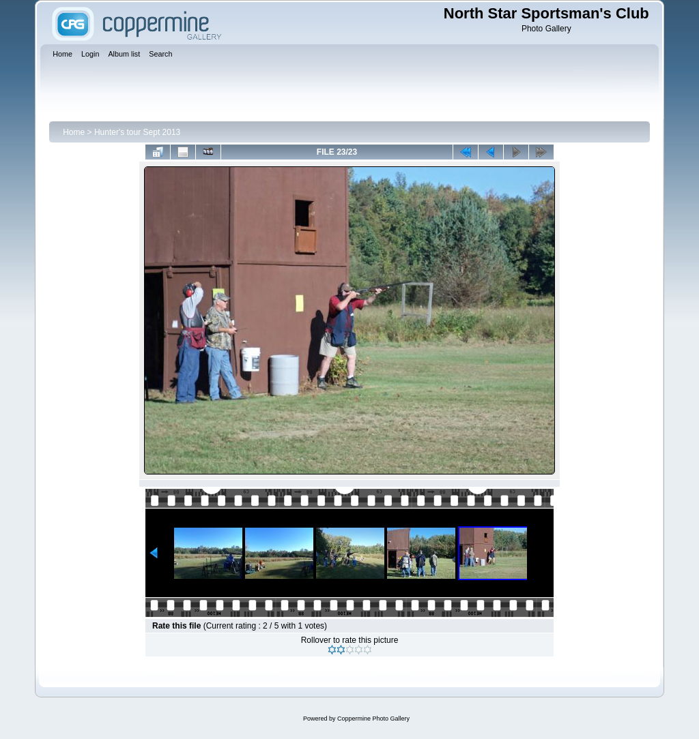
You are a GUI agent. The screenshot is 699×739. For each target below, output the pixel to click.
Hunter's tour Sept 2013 (137, 132)
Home (74, 132)
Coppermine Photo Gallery (373, 718)
